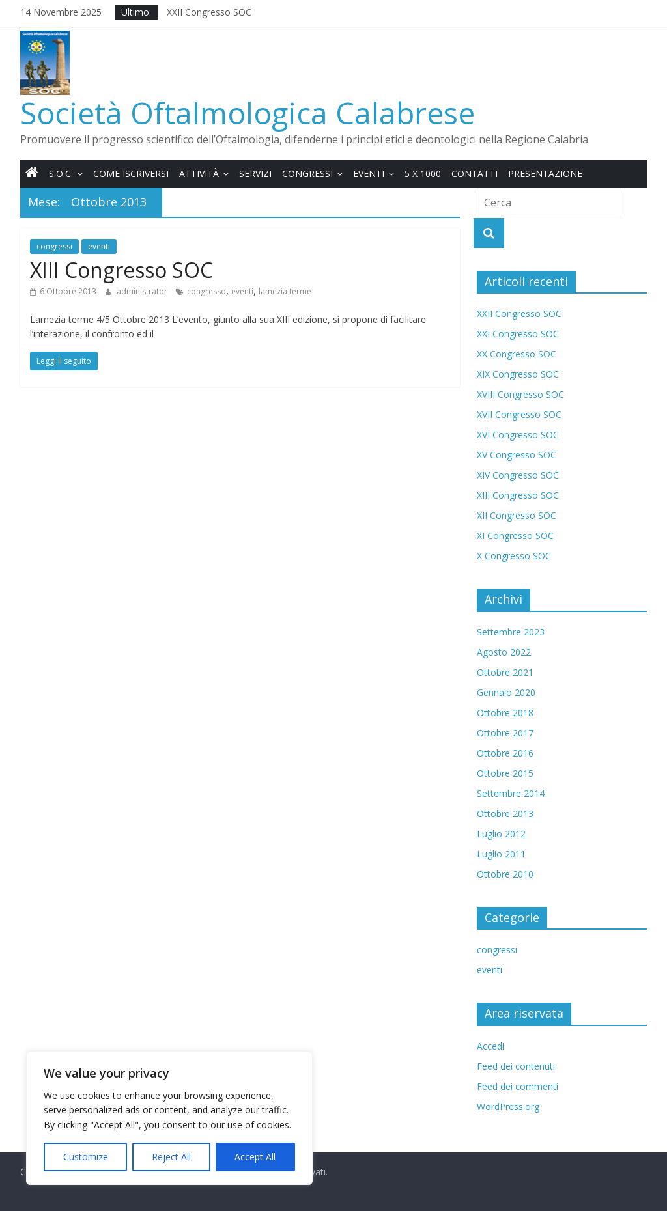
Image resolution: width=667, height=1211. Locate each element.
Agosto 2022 (504, 652)
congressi (54, 246)
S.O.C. (61, 173)
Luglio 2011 (501, 854)
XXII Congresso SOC (209, 12)
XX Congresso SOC (516, 354)
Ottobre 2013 (505, 813)
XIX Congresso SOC (518, 374)
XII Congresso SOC (516, 515)
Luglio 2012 (501, 834)
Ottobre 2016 (505, 753)
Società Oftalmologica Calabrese (247, 112)
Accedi (490, 1046)
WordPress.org (508, 1106)
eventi (99, 246)
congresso (206, 291)
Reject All (171, 1156)
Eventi (368, 173)
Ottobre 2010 (505, 874)
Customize (85, 1156)
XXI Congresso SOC (518, 333)
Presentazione (545, 173)
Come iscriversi (131, 173)
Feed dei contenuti (516, 1066)
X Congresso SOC (514, 556)
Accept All (255, 1156)
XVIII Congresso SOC (520, 394)
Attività (199, 173)
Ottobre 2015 (505, 773)
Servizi (255, 173)
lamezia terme (285, 291)
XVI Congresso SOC (518, 434)
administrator (143, 291)
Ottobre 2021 (505, 672)
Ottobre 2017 (505, 733)
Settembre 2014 (511, 793)
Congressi (307, 173)
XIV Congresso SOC (518, 475)
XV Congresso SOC (516, 455)
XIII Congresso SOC (121, 270)
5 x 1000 (422, 173)
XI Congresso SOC (515, 535)
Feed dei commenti (517, 1086)
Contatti (474, 173)
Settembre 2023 (511, 632)
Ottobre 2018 (505, 712)
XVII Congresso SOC (519, 414)
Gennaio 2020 (506, 692)
